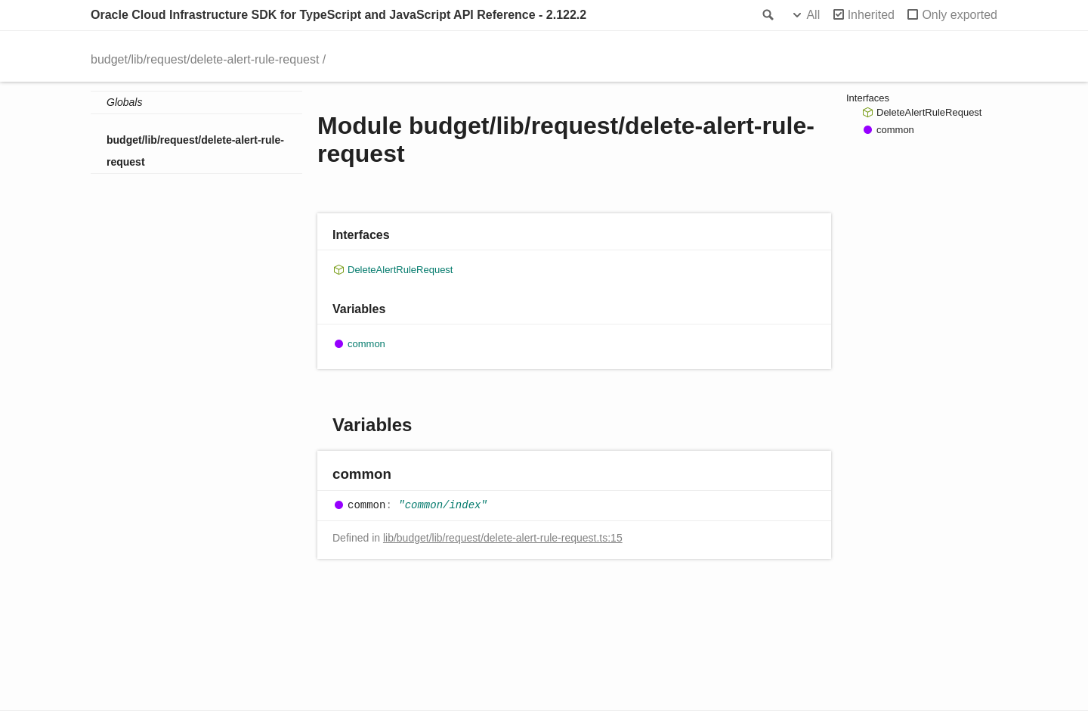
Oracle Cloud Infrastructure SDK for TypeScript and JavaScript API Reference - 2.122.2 (338, 14)
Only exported (959, 14)
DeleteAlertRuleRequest (400, 269)
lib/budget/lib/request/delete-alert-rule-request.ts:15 (503, 538)
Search (767, 15)
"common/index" (442, 505)
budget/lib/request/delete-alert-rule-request (205, 59)
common (366, 343)
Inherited (871, 14)
